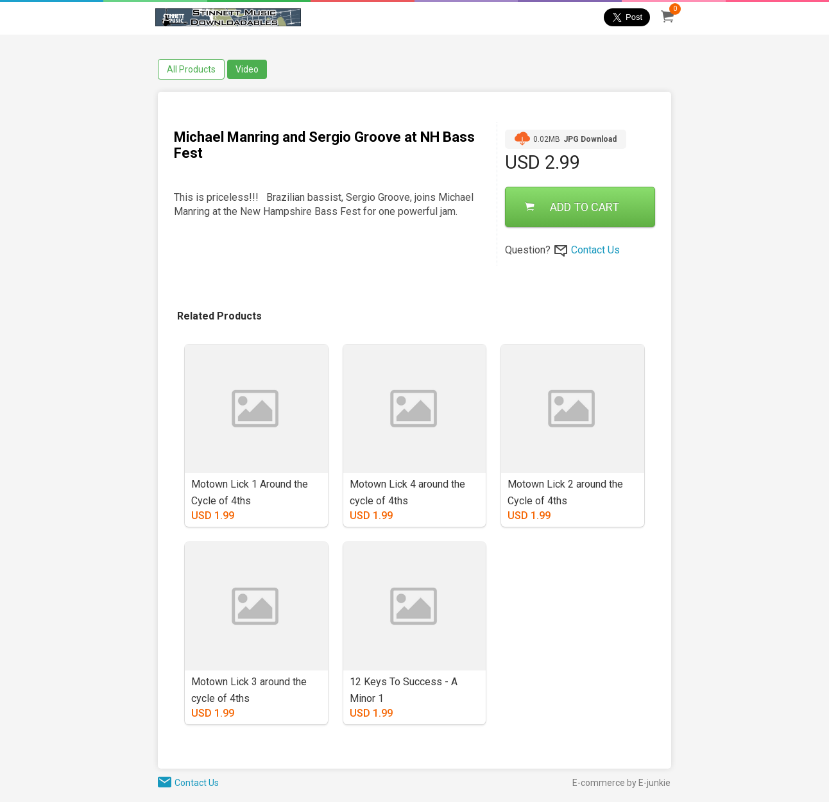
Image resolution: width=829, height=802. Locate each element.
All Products (191, 69)
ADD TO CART (572, 207)
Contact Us (595, 250)
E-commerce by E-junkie (621, 783)
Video (247, 69)
